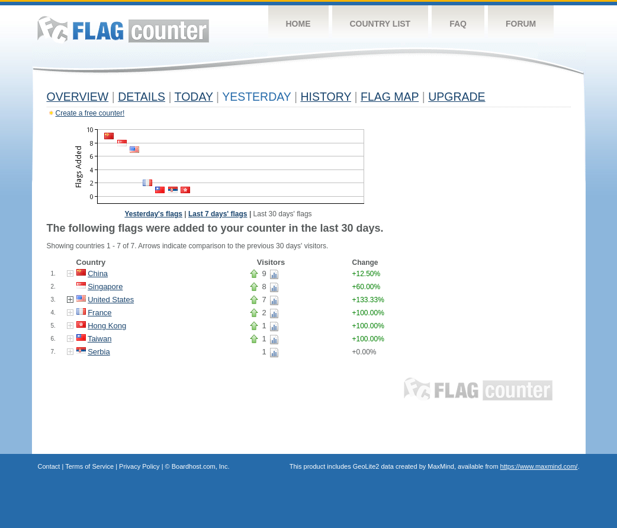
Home (298, 23)
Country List (380, 23)
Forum (521, 23)
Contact (49, 466)
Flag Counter (123, 29)
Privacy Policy (139, 466)
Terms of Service (89, 466)
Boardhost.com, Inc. (201, 466)
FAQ (458, 23)
